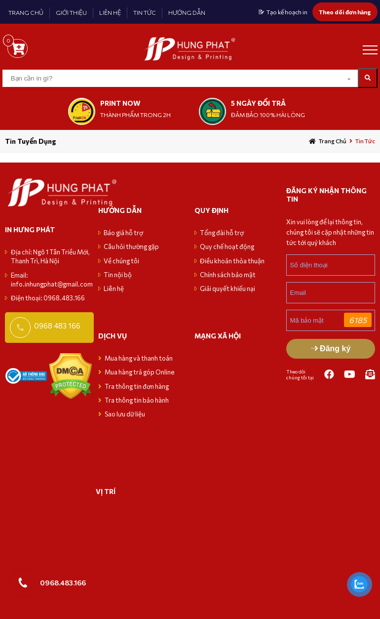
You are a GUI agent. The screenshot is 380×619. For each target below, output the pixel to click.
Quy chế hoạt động (227, 246)
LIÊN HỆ (110, 12)
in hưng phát (30, 229)
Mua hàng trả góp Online (140, 372)
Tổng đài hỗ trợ (222, 233)
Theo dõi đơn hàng (345, 11)
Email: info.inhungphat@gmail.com (52, 279)
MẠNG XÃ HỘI (217, 335)
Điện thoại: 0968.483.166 (48, 298)
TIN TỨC (144, 12)
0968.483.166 (63, 582)
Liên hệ (114, 288)
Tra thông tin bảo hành (137, 400)
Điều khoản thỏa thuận (232, 261)
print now (120, 103)
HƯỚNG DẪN (186, 12)
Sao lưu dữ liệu (125, 414)
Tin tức (365, 140)
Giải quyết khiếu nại (227, 288)
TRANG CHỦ (25, 12)
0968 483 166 (57, 325)
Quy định (211, 210)
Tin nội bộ (118, 275)
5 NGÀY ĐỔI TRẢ (258, 103)
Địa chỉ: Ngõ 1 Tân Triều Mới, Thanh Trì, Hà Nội (50, 256)
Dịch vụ (112, 335)
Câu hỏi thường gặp (131, 246)
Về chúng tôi (121, 261)
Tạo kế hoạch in (286, 11)
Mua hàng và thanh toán (139, 358)
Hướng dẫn (120, 210)
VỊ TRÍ (105, 491)
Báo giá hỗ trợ (123, 233)
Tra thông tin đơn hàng (137, 386)
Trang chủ (332, 140)
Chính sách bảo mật (228, 275)
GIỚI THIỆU (71, 12)
